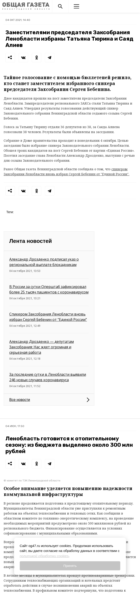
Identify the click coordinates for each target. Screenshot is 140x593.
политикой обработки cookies (44, 556)
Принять (70, 566)
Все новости (19, 400)
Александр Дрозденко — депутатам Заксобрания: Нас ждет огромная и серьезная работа (41, 347)
